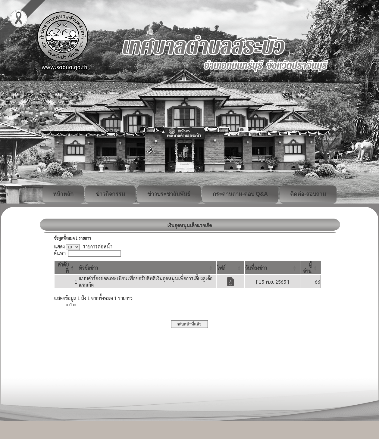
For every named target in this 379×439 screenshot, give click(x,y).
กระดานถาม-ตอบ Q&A (240, 194)
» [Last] (75, 304)
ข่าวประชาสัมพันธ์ (168, 194)
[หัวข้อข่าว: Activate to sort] (147, 267)
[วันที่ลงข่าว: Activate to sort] (272, 267)
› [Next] (73, 304)
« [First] (67, 304)
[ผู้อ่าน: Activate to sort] (310, 267)
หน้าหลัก (63, 194)
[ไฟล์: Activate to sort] (230, 267)
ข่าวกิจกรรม (110, 194)
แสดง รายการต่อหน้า (83, 246)
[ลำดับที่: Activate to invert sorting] (66, 267)
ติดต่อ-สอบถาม (308, 194)
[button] (88, 268)
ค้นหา (60, 253)
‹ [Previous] (69, 304)
